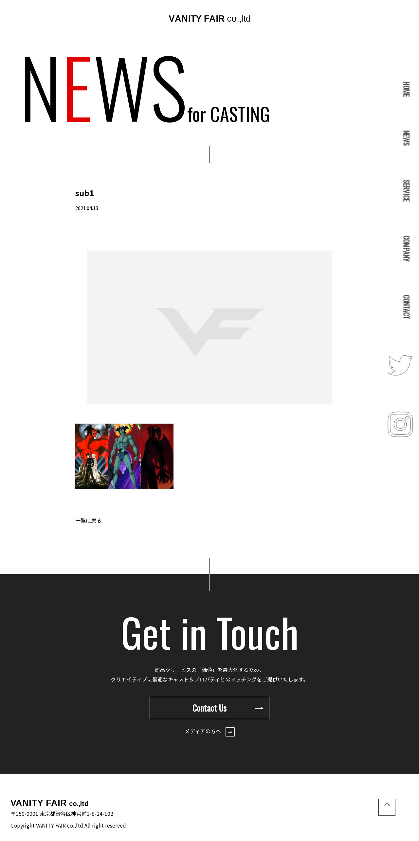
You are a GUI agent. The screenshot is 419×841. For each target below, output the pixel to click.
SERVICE (406, 191)
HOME (406, 89)
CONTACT (406, 307)
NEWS (406, 138)
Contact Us (228, 707)
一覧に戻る (88, 520)
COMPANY (406, 248)
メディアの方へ (210, 731)
